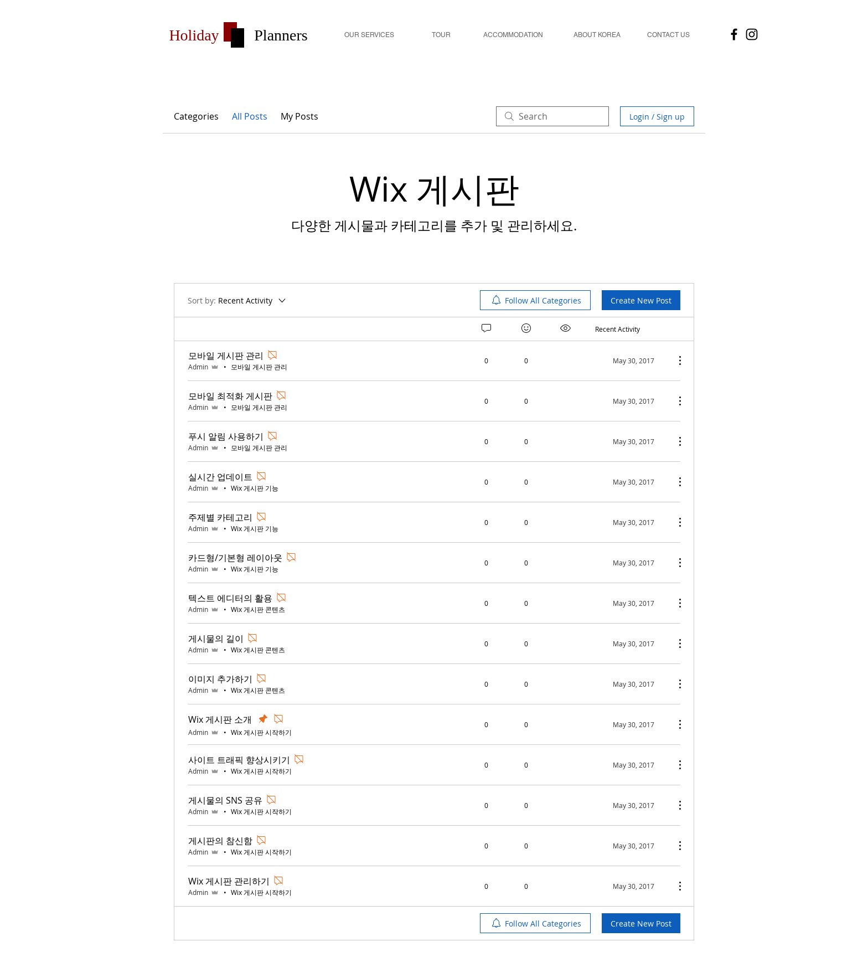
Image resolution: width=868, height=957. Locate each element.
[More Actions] (674, 360)
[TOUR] (441, 35)
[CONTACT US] (668, 35)
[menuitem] (535, 300)
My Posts (299, 116)
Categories (196, 116)
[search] (552, 116)
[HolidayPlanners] (734, 34)
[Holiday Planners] (752, 34)
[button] (194, 35)
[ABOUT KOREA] (597, 35)
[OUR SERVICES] (369, 35)
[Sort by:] (237, 300)
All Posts (249, 116)
